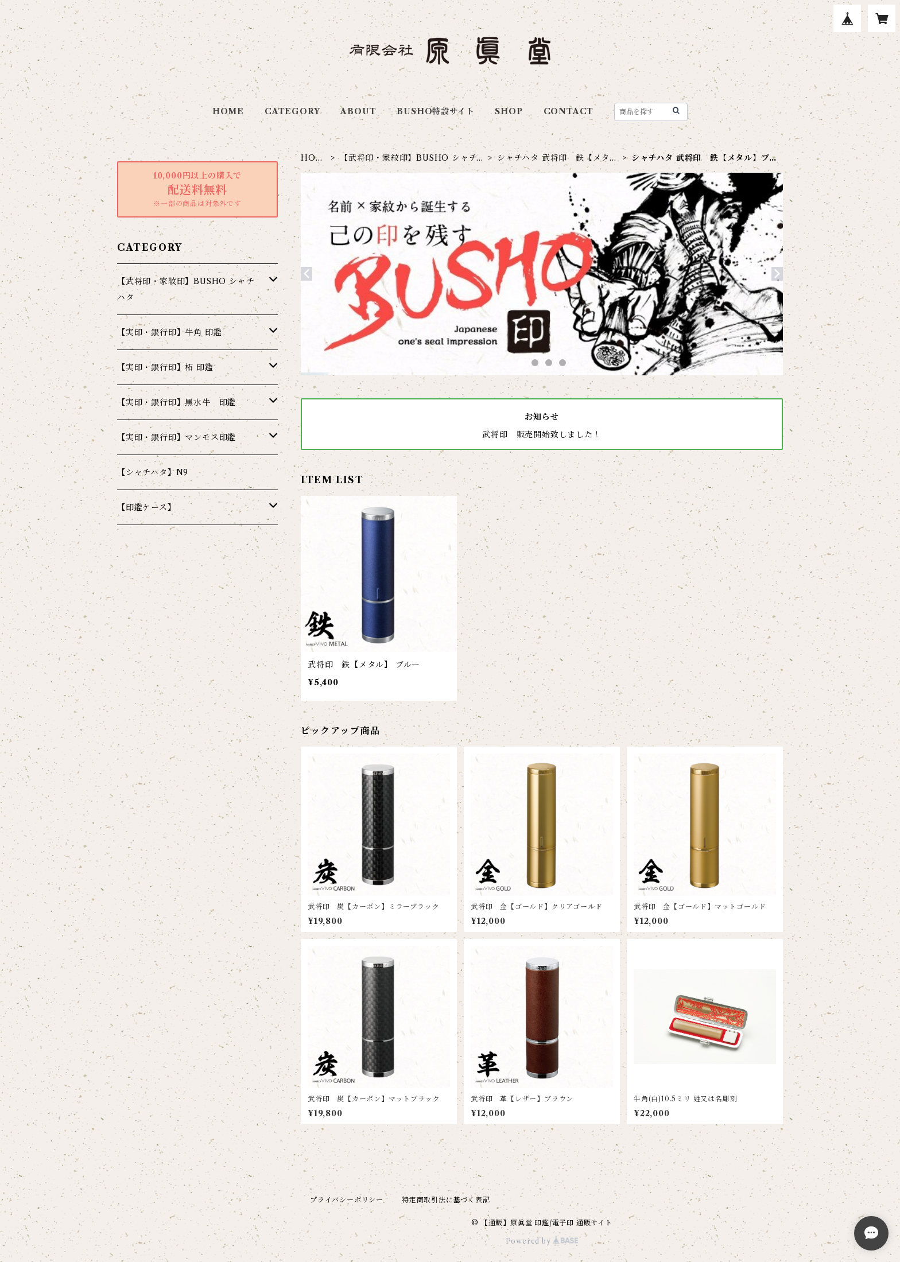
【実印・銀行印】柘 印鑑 (165, 367)
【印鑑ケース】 (146, 507)
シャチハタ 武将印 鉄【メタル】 (553, 158)
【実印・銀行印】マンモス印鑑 (176, 437)
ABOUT (358, 111)
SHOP (508, 111)
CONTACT (569, 111)
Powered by (542, 1241)
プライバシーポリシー (346, 1199)
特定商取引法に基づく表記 (446, 1199)
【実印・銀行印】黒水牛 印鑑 (176, 402)
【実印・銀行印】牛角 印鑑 (169, 332)
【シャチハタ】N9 (152, 472)
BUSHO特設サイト (435, 111)
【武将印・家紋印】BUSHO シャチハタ (412, 158)
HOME (228, 111)
